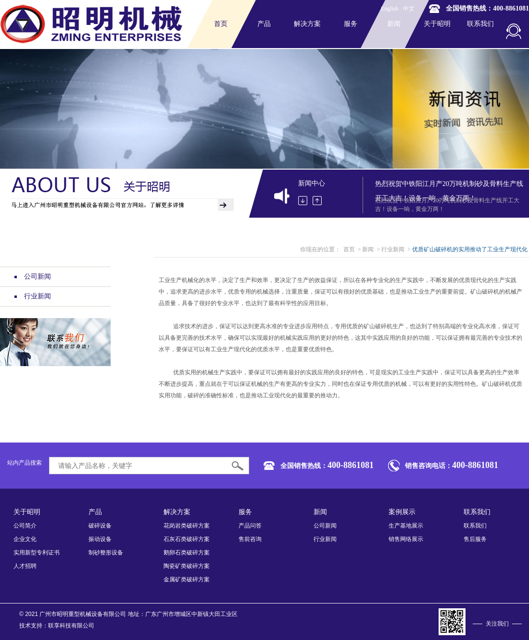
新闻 (394, 23)
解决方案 (307, 23)
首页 (220, 23)
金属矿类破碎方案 (187, 579)
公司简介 (25, 525)
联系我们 (480, 23)
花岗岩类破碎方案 (187, 525)
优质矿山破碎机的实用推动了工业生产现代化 (470, 249)
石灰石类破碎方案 (187, 539)
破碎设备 (100, 525)
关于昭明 (437, 23)
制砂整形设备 (105, 552)
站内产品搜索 (24, 462)
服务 (350, 23)
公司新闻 (32, 276)
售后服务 (475, 539)
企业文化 (25, 539)
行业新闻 (32, 296)
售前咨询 (250, 539)
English (390, 8)
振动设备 (100, 539)
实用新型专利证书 (36, 552)
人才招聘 (25, 566)
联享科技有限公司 (71, 625)
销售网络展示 (406, 539)
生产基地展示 (406, 525)
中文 (409, 8)
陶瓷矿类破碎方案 (187, 566)
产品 (264, 23)
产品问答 (250, 525)
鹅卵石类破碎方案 (187, 552)
